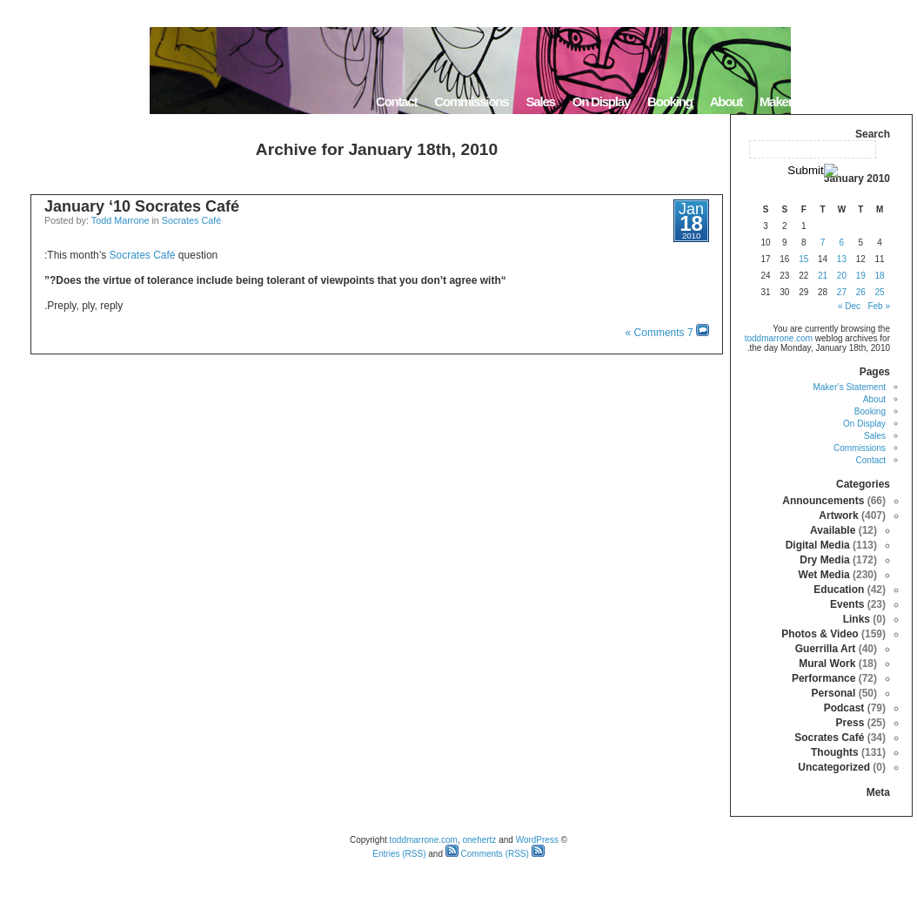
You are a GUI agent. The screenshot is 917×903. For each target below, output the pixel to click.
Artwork (838, 515)
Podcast (844, 708)
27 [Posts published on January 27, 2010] (842, 292)
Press (850, 723)
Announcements (823, 501)
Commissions (471, 101)
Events (847, 604)
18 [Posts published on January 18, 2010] (880, 275)
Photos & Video (819, 634)
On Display (601, 101)
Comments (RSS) (487, 854)
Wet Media (824, 575)
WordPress (537, 840)
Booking (670, 101)
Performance (823, 678)
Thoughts (835, 752)
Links (856, 619)
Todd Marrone (120, 220)
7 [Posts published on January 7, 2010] (823, 242)
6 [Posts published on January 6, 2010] (842, 242)
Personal (834, 693)
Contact (396, 101)
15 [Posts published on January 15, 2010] (803, 259)
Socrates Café (191, 220)
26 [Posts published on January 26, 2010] (861, 292)
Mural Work (827, 663)
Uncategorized (834, 767)
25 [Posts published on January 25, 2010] (880, 292)
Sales (539, 101)
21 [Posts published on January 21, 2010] (822, 275)
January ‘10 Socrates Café (141, 206)
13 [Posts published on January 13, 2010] (842, 259)
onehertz (479, 840)
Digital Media (818, 545)
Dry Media (824, 560)
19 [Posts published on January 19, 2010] (861, 275)
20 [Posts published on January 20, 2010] (842, 275)
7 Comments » (659, 333)
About (726, 101)
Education (838, 589)
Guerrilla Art (825, 649)
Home (890, 101)
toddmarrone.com (779, 338)
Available (832, 530)
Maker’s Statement (808, 101)
